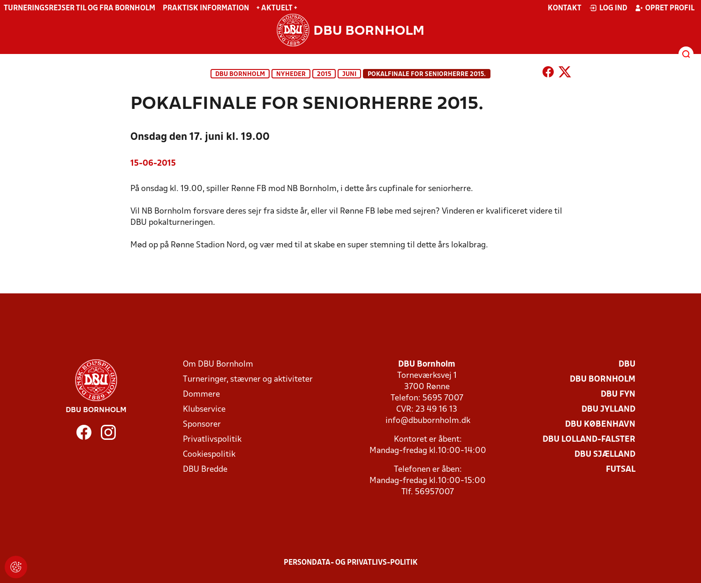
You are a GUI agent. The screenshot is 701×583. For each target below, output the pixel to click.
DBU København (600, 425)
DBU (626, 364)
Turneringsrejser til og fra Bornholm (79, 8)
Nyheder (291, 74)
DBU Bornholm (240, 74)
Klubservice (204, 410)
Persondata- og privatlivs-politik (351, 563)
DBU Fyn (618, 395)
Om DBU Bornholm (218, 364)
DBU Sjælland (604, 455)
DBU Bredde (205, 470)
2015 (324, 74)
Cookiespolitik (209, 455)
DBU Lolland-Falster (589, 440)
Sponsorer (202, 425)
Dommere (201, 395)
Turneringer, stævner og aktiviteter (248, 380)
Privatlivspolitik (212, 440)
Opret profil (664, 8)
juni (349, 74)
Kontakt (564, 8)
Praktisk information (206, 8)
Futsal (620, 470)
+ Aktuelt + (276, 8)
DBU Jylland (608, 410)
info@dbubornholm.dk (427, 421)
